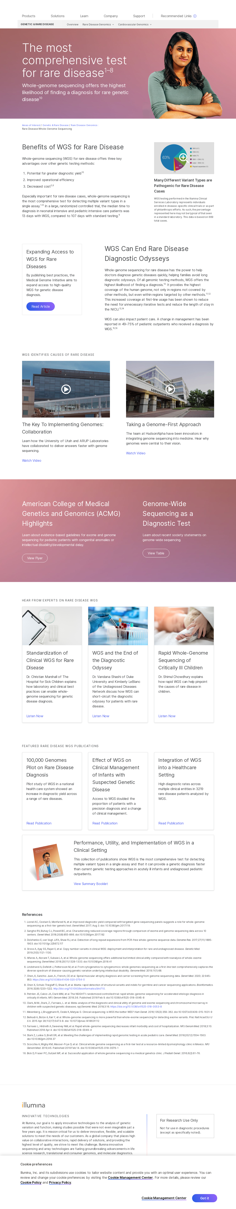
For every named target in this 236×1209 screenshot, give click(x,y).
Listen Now (34, 717)
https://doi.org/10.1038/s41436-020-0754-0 (59, 980)
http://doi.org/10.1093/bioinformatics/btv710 (79, 989)
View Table (156, 554)
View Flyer (35, 559)
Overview (71, 25)
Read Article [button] (40, 307)
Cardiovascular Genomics (132, 25)
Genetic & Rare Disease (56, 126)
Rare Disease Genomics (95, 25)
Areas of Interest (31, 126)
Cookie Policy (31, 1182)
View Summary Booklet (91, 884)
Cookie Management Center (130, 1177)
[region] (118, 1182)
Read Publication (38, 824)
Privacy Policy (60, 1182)
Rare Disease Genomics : (85, 126)
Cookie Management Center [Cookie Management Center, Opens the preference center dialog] (164, 1198)
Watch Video (31, 461)
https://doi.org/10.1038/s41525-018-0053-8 (136, 1007)
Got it (204, 1198)
